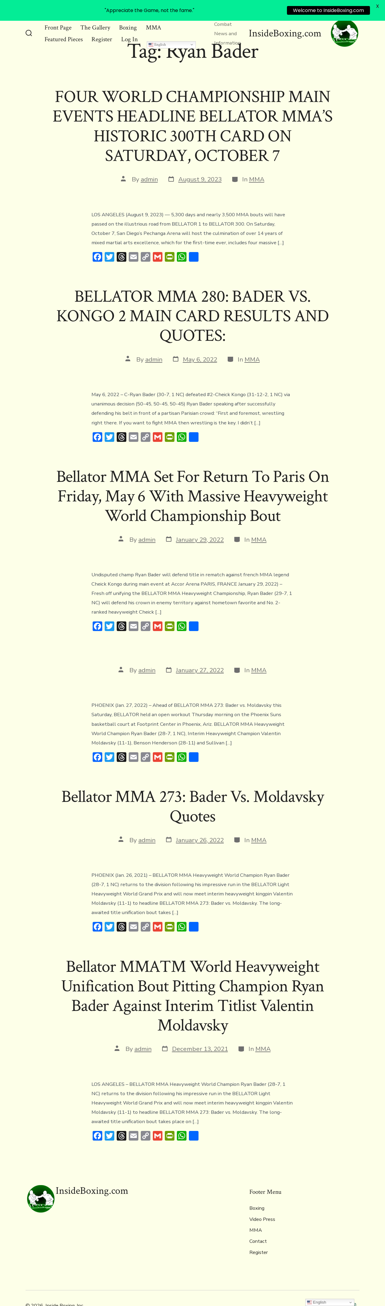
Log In (129, 35)
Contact (258, 1237)
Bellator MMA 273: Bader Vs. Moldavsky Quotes (192, 802)
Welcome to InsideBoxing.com (328, 10)
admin (149, 175)
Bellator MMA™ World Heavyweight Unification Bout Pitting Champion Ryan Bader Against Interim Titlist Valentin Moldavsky (192, 991)
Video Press (262, 1215)
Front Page (58, 23)
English (157, 40)
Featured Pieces (64, 35)
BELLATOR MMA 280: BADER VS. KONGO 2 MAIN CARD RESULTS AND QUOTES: (192, 311)
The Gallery (95, 23)
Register (101, 35)
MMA (153, 23)
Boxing (128, 23)
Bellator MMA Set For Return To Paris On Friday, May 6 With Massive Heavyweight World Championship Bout (192, 491)
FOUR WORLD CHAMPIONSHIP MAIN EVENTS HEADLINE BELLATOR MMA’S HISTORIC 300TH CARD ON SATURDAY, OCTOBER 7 (192, 121)
